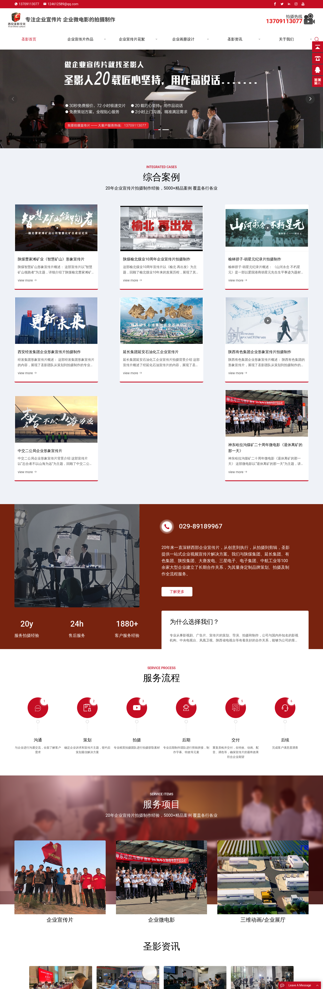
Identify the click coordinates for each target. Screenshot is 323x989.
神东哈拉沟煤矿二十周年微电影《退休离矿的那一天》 (273, 339)
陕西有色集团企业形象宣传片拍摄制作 (122, 339)
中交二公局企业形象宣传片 (190, 342)
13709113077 (29, 4)
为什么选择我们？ (194, 492)
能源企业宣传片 (149, 981)
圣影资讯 (234, 39)
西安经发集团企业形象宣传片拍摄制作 (273, 252)
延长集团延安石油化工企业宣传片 (45, 342)
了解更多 (177, 463)
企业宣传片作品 (80, 39)
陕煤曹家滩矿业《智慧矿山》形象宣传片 (46, 252)
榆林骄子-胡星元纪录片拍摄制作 (194, 254)
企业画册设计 (183, 39)
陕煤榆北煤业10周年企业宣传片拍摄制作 (122, 252)
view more (26, 276)
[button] (310, 99)
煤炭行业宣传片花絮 (198, 981)
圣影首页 (28, 39)
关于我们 (286, 39)
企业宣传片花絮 (132, 39)
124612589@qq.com (63, 4)
